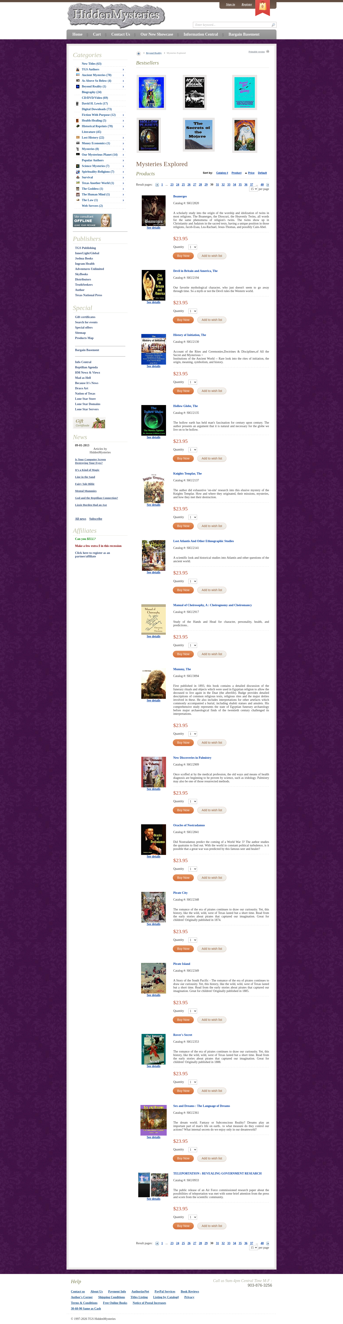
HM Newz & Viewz (87, 372)
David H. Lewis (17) (92, 103)
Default (262, 172)
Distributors (83, 279)
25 (183, 184)
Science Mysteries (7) (92, 166)
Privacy (189, 1297)
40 (262, 184)
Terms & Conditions (84, 1303)
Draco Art (81, 388)
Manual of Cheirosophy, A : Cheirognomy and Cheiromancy (212, 605)
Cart (97, 34)
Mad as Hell (83, 377)
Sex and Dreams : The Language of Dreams (201, 1106)
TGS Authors (87, 69)
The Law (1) (87, 200)
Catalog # (222, 172)
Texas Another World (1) (95, 183)
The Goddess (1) (89, 189)
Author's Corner (82, 1297)
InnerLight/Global (87, 253)
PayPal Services (165, 1291)
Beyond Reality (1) (91, 86)
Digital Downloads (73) (97, 109)
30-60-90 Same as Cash (86, 1308)
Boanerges (180, 196)
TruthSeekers (84, 284)
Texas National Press (88, 295)
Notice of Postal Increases (149, 1303)
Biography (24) (92, 92)
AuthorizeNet (140, 1291)
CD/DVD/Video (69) (95, 97)
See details (154, 227)
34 (234, 184)
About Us (96, 1291)
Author (80, 290)
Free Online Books (115, 1303)
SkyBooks (81, 274)
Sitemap (80, 332)
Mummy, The (182, 669)
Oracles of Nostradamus (189, 825)
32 (223, 184)
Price (251, 172)
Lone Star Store (85, 398)
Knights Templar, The (187, 473)
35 (240, 184)
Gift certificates (85, 317)
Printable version (256, 51)
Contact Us (120, 34)
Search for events (86, 322)
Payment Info (117, 1291)
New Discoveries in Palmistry (192, 757)
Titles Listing (139, 1297)
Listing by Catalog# (166, 1297)
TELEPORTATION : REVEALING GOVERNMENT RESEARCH (217, 1173)
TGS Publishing (85, 248)
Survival (84, 177)
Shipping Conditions (111, 1297)
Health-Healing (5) (91, 120)
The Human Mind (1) (93, 194)
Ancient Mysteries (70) (93, 75)
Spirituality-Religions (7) (95, 172)
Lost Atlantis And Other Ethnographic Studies (203, 541)
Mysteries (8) (87, 149)
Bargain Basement (87, 350)
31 (217, 184)
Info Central (83, 362)
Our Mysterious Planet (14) (96, 154)
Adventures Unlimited (89, 269)
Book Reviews (190, 1291)
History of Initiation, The (189, 335)
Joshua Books (84, 258)
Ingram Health (84, 263)
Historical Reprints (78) (94, 126)
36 (245, 184)
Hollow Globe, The (185, 406)
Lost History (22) (90, 137)
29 (206, 184)
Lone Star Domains (87, 404)
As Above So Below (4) (93, 80)
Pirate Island (181, 964)
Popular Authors (93, 160)
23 (171, 184)
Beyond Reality (154, 53)
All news (80, 518)
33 (228, 184)
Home (77, 34)
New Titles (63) (92, 63)
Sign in (230, 4)
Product (237, 172)
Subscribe (95, 518)
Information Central (201, 34)
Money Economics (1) (93, 143)
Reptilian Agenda (86, 367)
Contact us (78, 1291)
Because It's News (86, 383)
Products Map (84, 338)
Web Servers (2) (92, 205)
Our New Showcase (156, 34)
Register (247, 4)
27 (194, 184)
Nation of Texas (85, 393)
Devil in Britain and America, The (195, 271)
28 (200, 184)
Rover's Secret (182, 1035)
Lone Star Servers (87, 409)
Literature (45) (91, 132)
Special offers (84, 327)
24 (177, 184)
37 (251, 184)
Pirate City (180, 892)
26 (189, 184)
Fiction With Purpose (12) (99, 115)
